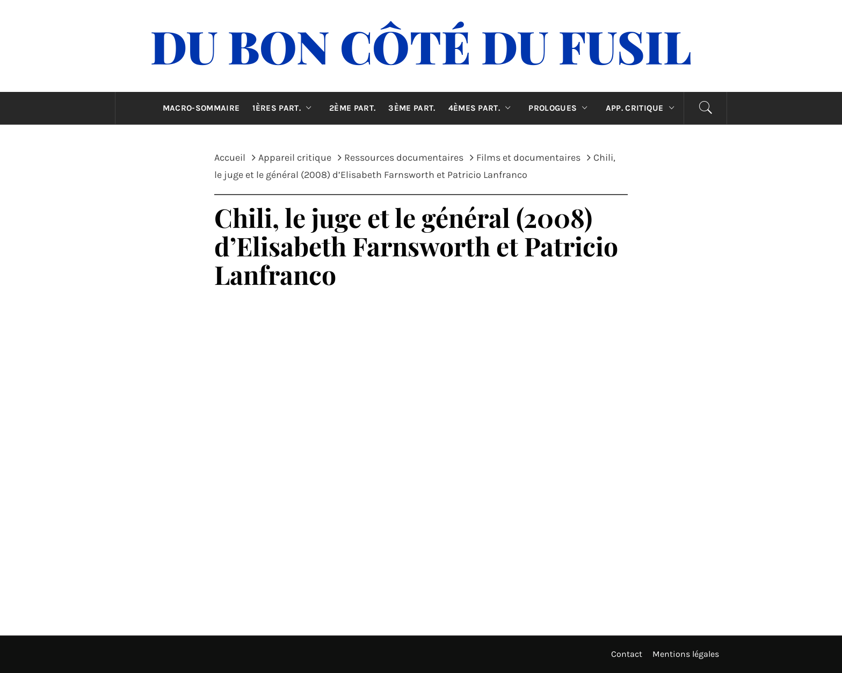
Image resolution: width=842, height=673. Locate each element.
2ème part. (352, 108)
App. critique (643, 108)
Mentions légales (685, 654)
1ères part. (284, 108)
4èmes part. (482, 108)
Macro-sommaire (201, 108)
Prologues (560, 108)
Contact (626, 654)
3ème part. (411, 108)
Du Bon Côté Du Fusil (421, 46)
